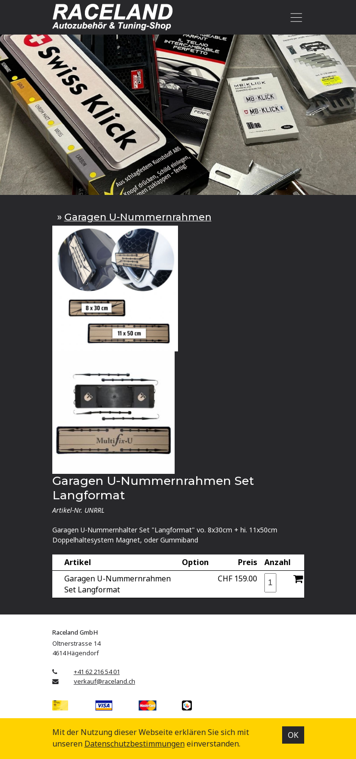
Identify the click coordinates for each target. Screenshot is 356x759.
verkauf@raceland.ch (104, 681)
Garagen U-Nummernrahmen (138, 217)
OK (293, 735)
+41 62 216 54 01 (97, 671)
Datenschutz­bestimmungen (134, 743)
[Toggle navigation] (294, 17)
